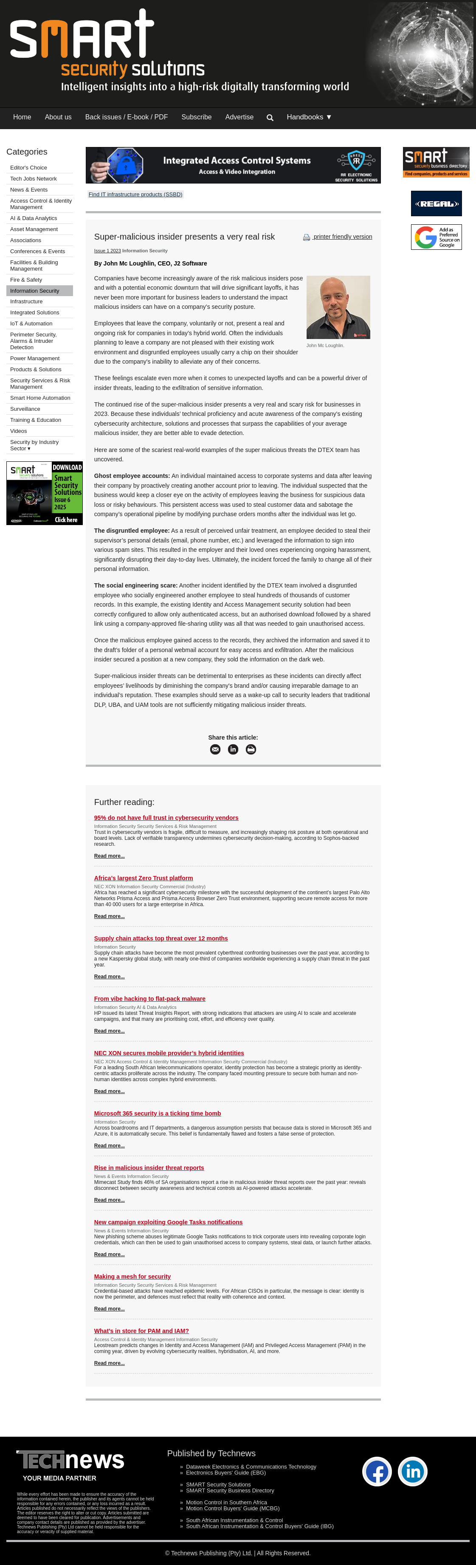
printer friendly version (336, 236)
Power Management (34, 358)
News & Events (29, 189)
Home (22, 117)
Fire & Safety (26, 280)
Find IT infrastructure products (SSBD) (136, 194)
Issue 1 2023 (107, 250)
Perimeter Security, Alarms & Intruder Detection (33, 340)
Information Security (34, 291)
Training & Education (35, 420)
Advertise (239, 117)
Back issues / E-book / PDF (126, 117)
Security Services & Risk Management (40, 383)
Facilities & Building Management (34, 265)
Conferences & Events (37, 251)
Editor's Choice (28, 167)
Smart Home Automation (41, 398)
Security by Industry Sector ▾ (34, 445)
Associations (25, 240)
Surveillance (25, 409)
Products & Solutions (36, 369)
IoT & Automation (31, 323)
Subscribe (197, 117)
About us (58, 117)
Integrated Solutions (34, 312)
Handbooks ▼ (309, 117)
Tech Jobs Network (33, 178)
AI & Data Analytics (33, 218)
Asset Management (34, 229)
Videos (18, 431)
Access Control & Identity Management (41, 204)
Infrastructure (26, 301)
